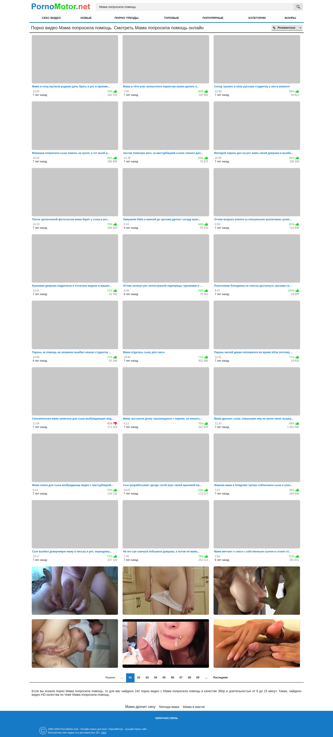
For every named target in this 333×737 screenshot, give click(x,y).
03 (147, 677)
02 (138, 677)
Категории (257, 18)
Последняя (220, 677)
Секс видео (51, 18)
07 (180, 677)
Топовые (171, 18)
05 (164, 677)
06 (172, 677)
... (206, 677)
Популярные (212, 18)
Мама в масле (194, 707)
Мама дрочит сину (140, 707)
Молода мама (169, 707)
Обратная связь (166, 718)
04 (155, 677)
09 (197, 677)
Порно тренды (127, 18)
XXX (103, 732)
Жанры (290, 18)
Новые (86, 18)
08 (189, 677)
